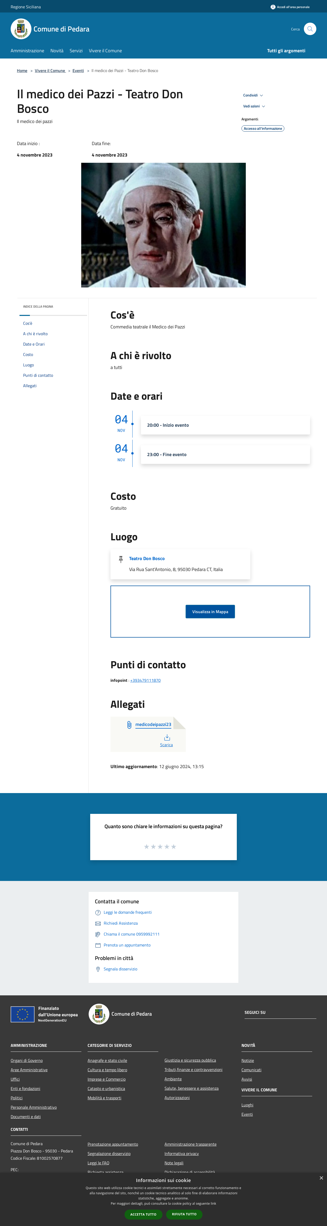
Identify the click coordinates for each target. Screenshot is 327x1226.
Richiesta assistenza (105, 1172)
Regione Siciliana (26, 7)
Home (22, 70)
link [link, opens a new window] (213, 1203)
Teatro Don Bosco (147, 558)
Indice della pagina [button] (38, 306)
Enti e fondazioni (25, 1088)
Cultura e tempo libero (107, 1070)
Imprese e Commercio (107, 1079)
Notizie (247, 1060)
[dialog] (163, 1199)
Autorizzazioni (177, 1097)
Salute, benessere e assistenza (192, 1088)
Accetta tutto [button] (143, 1214)
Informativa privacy (182, 1153)
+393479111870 (145, 680)
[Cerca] (310, 29)
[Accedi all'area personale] (290, 7)
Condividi (254, 95)
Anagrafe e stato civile (107, 1060)
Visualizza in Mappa (210, 611)
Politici (17, 1098)
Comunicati (251, 1070)
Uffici (15, 1079)
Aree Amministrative (29, 1070)
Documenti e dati (26, 1116)
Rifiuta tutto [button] (184, 1214)
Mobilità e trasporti (104, 1098)
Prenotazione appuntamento (113, 1144)
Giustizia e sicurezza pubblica (190, 1060)
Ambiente (173, 1079)
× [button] (321, 1178)
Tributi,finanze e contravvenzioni (194, 1069)
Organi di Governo (27, 1060)
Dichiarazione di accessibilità (190, 1172)
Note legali (174, 1163)
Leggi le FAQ (98, 1163)
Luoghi (247, 1105)
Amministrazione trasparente (191, 1144)
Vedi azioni (255, 106)
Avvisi (246, 1079)
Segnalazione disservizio (109, 1153)
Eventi (78, 70)
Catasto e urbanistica (106, 1088)
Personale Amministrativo (34, 1107)
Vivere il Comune (50, 70)
